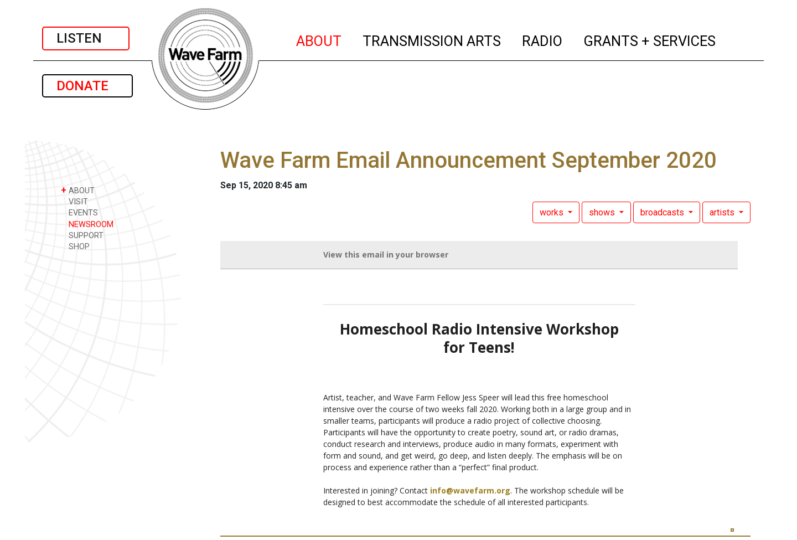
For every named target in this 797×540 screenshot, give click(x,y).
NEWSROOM (87, 224)
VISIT (74, 201)
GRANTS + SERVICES (650, 39)
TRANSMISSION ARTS (432, 39)
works (553, 212)
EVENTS (79, 212)
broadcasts (663, 212)
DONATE (87, 86)
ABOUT (319, 39)
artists (723, 212)
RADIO (543, 39)
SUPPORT (82, 235)
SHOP (75, 246)
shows (603, 212)
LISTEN (85, 38)
